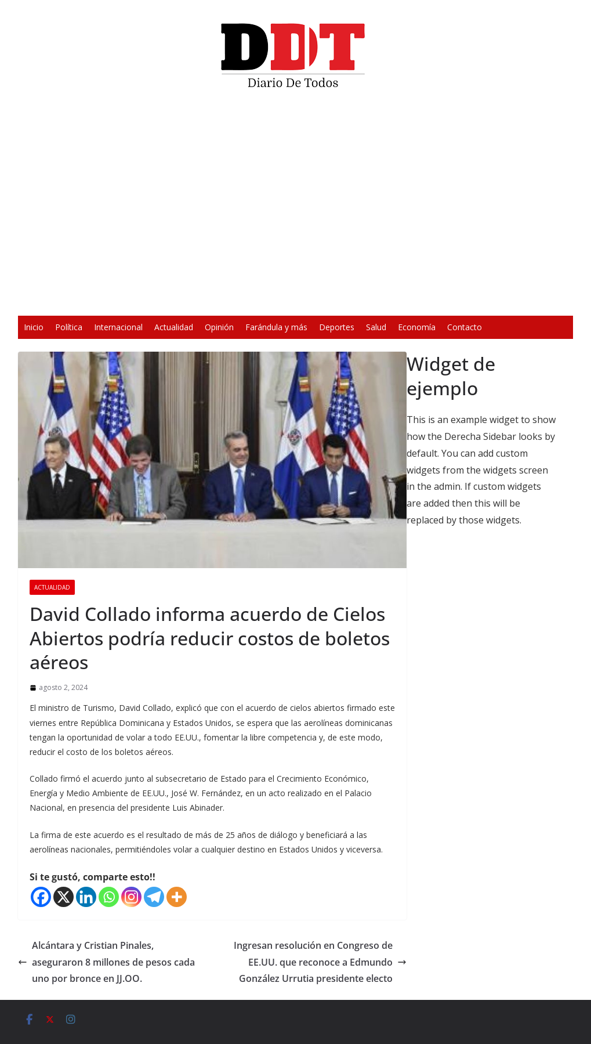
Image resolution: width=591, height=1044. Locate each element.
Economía (417, 327)
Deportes (336, 327)
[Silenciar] (447, 299)
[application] (295, 206)
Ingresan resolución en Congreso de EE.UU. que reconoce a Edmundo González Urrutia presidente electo (320, 962)
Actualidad (173, 327)
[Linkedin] (86, 897)
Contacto (464, 327)
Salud (376, 327)
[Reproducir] (124, 299)
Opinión (219, 327)
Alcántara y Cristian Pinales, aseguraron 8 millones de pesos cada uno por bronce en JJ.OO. (106, 962)
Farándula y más (276, 327)
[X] (63, 897)
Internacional (118, 327)
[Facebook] (41, 897)
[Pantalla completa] (466, 299)
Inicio (33, 327)
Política (68, 327)
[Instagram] (131, 897)
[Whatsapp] (109, 897)
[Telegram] (154, 897)
